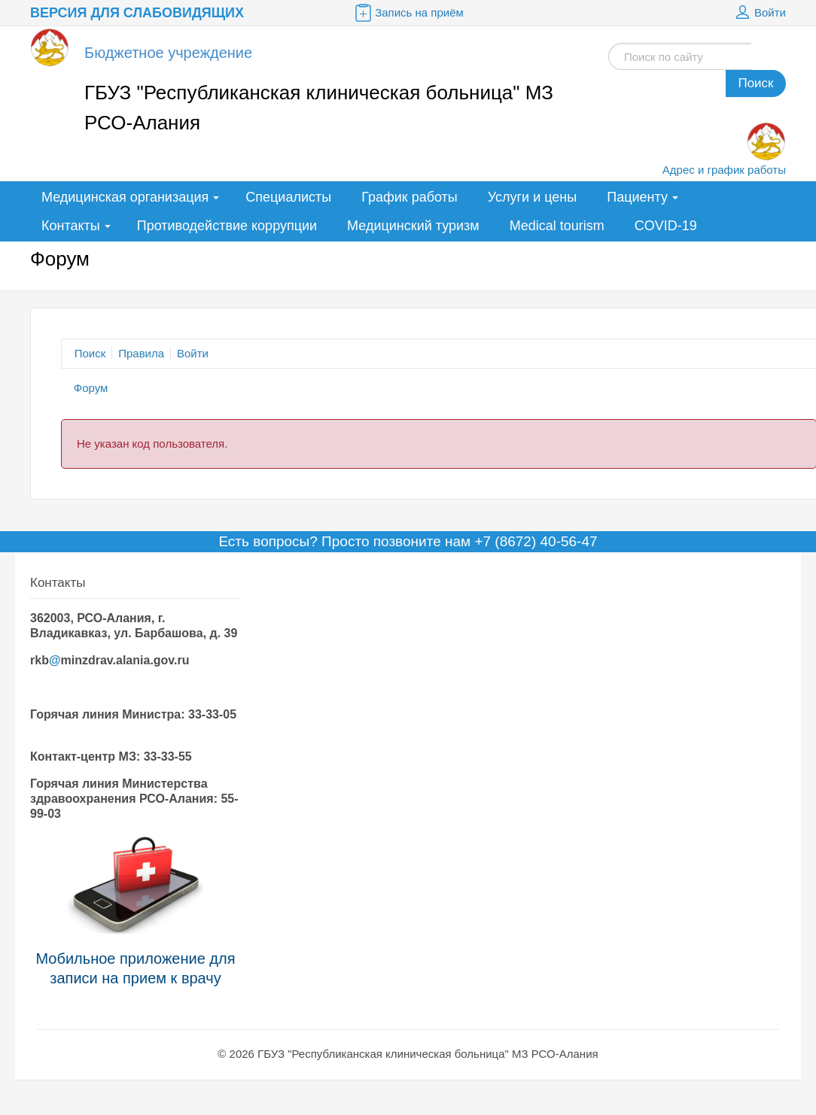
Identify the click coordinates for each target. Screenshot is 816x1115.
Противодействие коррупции (227, 225)
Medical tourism (557, 225)
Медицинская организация (125, 197)
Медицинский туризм (413, 225)
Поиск (755, 83)
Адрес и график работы (724, 169)
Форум (91, 387)
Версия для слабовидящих (137, 12)
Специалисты (288, 197)
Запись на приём (408, 13)
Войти (759, 13)
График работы (409, 197)
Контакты (70, 225)
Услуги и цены (532, 197)
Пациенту (637, 197)
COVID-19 (666, 225)
